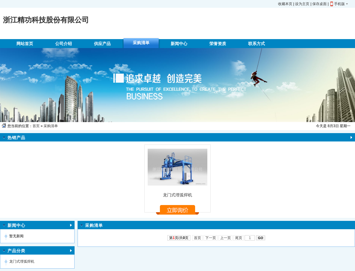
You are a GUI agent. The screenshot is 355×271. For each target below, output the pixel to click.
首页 (36, 126)
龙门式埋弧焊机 (177, 195)
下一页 (210, 238)
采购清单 (51, 126)
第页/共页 (179, 238)
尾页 (238, 238)
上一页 (225, 238)
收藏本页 (285, 4)
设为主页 (302, 4)
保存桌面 (319, 4)
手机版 (339, 4)
